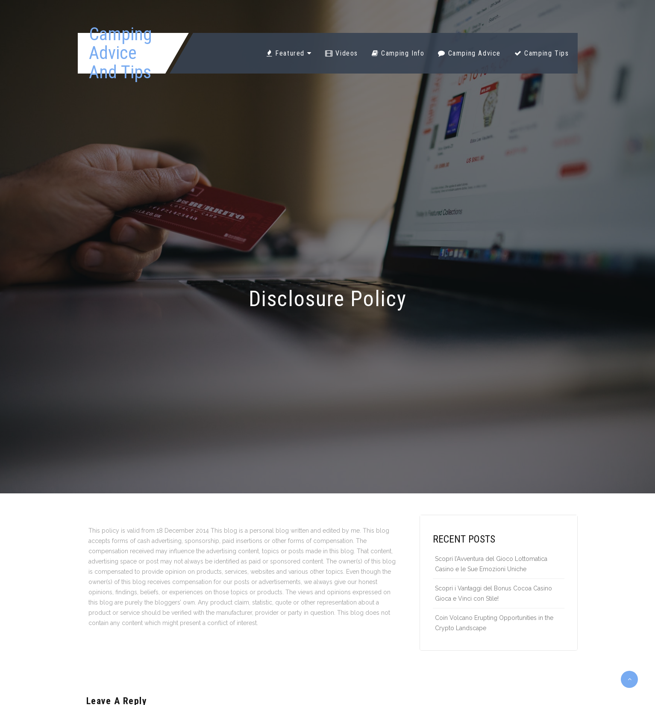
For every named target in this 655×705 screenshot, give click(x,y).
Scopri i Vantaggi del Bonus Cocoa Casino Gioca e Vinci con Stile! (493, 593)
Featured (289, 53)
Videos (341, 53)
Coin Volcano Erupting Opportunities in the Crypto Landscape (494, 622)
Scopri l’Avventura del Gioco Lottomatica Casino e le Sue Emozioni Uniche (491, 563)
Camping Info (398, 53)
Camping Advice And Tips (120, 53)
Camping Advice (469, 53)
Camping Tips (541, 53)
